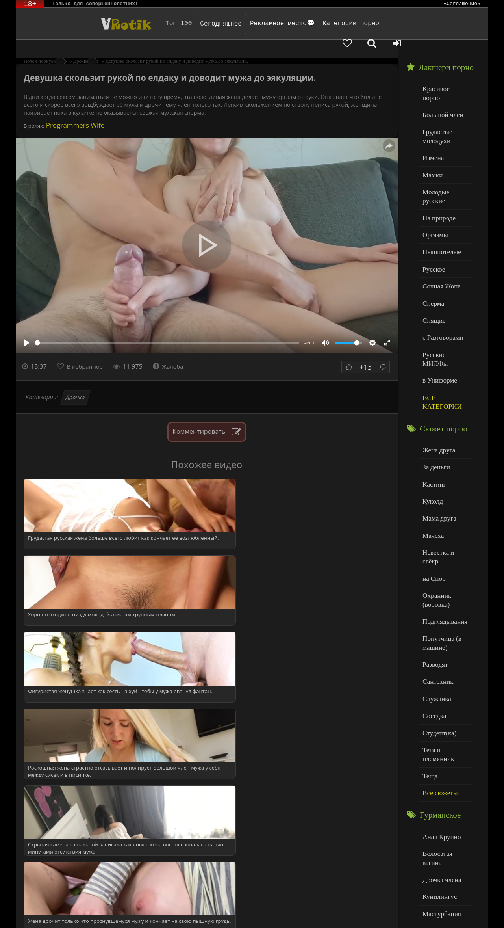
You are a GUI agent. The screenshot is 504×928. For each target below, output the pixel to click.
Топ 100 (145, 23)
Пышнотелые (439, 210)
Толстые (432, 844)
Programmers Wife (74, 111)
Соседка (432, 626)
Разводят (433, 579)
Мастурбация (439, 797)
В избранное (87, 352)
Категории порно (317, 23)
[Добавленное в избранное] (405, 23)
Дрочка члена (439, 765)
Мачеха (431, 468)
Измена (431, 130)
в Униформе (437, 321)
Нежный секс (439, 828)
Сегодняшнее (188, 24)
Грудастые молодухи (435, 110)
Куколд (431, 436)
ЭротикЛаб (36, 911)
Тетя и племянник (444, 658)
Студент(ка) (437, 642)
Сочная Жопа (439, 242)
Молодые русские (444, 162)
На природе (437, 178)
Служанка (435, 611)
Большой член (440, 90)
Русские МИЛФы (444, 306)
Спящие (432, 274)
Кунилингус (437, 780)
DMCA (165, 911)
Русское (432, 226)
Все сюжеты (437, 690)
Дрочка (75, 383)
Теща (428, 674)
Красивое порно (442, 74)
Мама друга (437, 451)
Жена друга (436, 388)
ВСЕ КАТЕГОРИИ (439, 341)
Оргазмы (433, 194)
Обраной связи (259, 917)
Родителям (344, 911)
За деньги (434, 404)
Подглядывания (442, 539)
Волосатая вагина (444, 748)
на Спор (432, 499)
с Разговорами (440, 289)
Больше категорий (445, 876)
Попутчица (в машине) (439, 559)
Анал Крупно (439, 733)
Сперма (431, 257)
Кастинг (432, 419)
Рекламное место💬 (249, 23)
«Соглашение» (461, 3)
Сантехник (436, 594)
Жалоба (173, 352)
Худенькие (435, 860)
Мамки (431, 146)
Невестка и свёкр (444, 483)
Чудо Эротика (79, 23)
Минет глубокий (443, 812)
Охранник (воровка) (435, 519)
